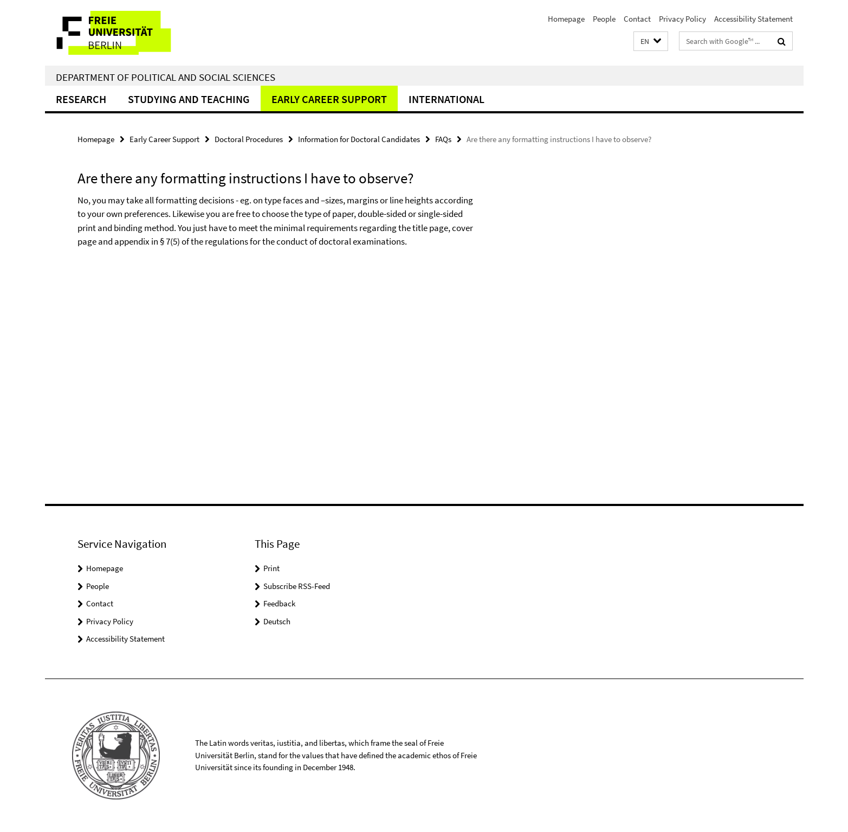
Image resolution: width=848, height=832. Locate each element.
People (604, 19)
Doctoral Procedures (249, 139)
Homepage (566, 19)
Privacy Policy (682, 19)
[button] (650, 41)
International (446, 99)
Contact (637, 19)
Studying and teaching (189, 99)
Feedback (279, 603)
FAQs (443, 139)
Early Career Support (329, 99)
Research (81, 99)
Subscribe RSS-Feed (296, 586)
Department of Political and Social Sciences (165, 77)
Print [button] (271, 568)
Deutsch (276, 621)
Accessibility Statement (753, 19)
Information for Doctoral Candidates (359, 139)
